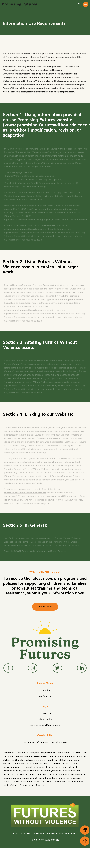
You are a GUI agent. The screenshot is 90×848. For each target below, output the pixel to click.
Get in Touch (45, 606)
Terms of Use (45, 713)
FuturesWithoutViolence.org (45, 840)
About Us (45, 690)
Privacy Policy (45, 719)
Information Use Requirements (45, 725)
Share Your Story (45, 696)
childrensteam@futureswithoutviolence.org (45, 742)
